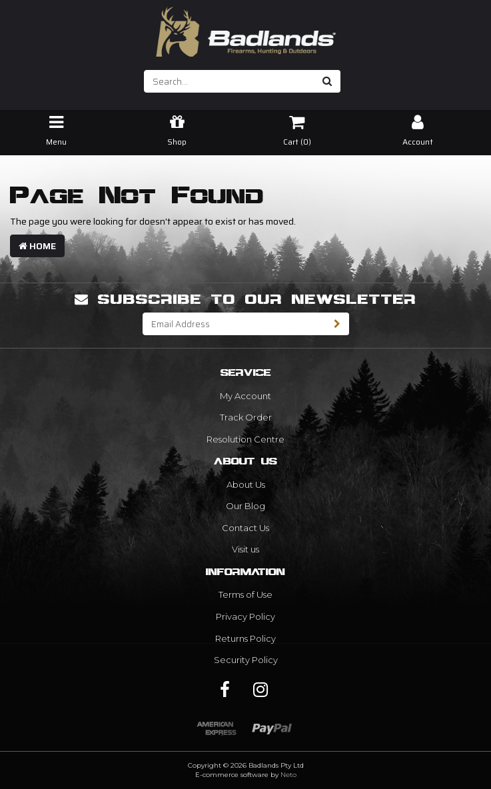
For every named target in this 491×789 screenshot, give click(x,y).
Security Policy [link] (246, 659)
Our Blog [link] (245, 505)
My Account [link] (245, 396)
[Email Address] (234, 324)
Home (37, 246)
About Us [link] (246, 484)
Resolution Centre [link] (245, 439)
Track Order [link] (246, 417)
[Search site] (327, 81)
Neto (288, 774)
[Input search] (229, 81)
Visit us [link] (245, 549)
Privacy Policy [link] (245, 616)
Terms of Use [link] (245, 594)
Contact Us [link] (245, 527)
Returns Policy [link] (245, 638)
